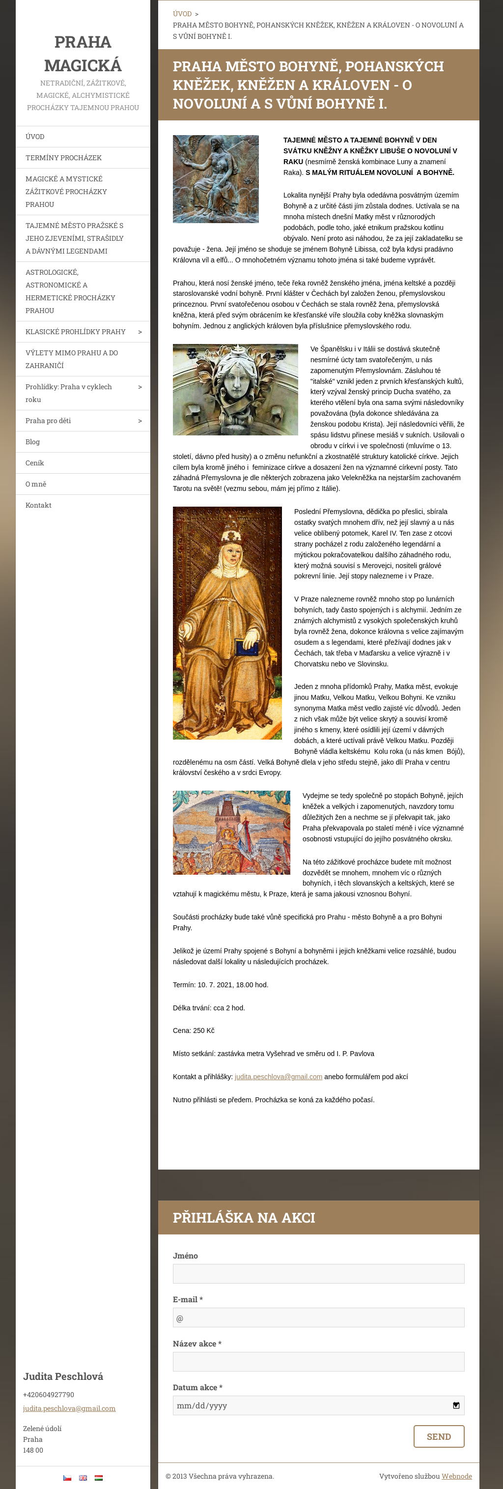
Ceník (35, 462)
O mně (36, 483)
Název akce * (197, 1343)
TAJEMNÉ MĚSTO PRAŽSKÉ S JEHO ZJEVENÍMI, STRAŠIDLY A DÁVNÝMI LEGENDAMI (75, 238)
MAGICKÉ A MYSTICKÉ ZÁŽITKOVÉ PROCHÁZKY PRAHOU (66, 191)
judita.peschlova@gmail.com (278, 1077)
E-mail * (188, 1299)
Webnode (457, 1476)
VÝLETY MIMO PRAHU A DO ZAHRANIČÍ (72, 359)
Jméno (185, 1255)
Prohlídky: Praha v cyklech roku (69, 393)
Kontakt (39, 505)
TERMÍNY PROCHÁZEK (64, 157)
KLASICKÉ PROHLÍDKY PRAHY (76, 331)
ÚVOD (35, 136)
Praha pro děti (48, 420)
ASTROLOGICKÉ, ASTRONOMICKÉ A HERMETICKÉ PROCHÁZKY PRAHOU (70, 291)
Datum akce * (198, 1387)
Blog (33, 441)
